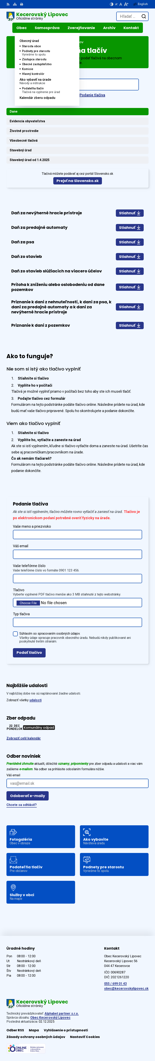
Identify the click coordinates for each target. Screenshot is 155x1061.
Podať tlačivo (29, 652)
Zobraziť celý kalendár (23, 738)
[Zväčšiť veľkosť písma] (126, 4)
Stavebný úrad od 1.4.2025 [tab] (29, 160)
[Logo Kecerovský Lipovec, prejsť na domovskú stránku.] (37, 16)
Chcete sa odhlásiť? (21, 805)
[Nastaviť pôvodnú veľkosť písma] (121, 4)
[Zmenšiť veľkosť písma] (116, 4)
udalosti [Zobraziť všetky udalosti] (35, 700)
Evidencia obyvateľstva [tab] (27, 121)
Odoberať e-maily (27, 795)
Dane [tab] (14, 111)
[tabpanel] (77, 269)
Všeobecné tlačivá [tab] (24, 140)
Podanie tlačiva (92, 95)
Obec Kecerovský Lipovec (50, 1017)
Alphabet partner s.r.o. (62, 1013)
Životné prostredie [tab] (24, 131)
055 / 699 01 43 (115, 984)
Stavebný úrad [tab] (20, 150)
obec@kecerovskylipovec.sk (126, 988)
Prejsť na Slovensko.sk (78, 180)
